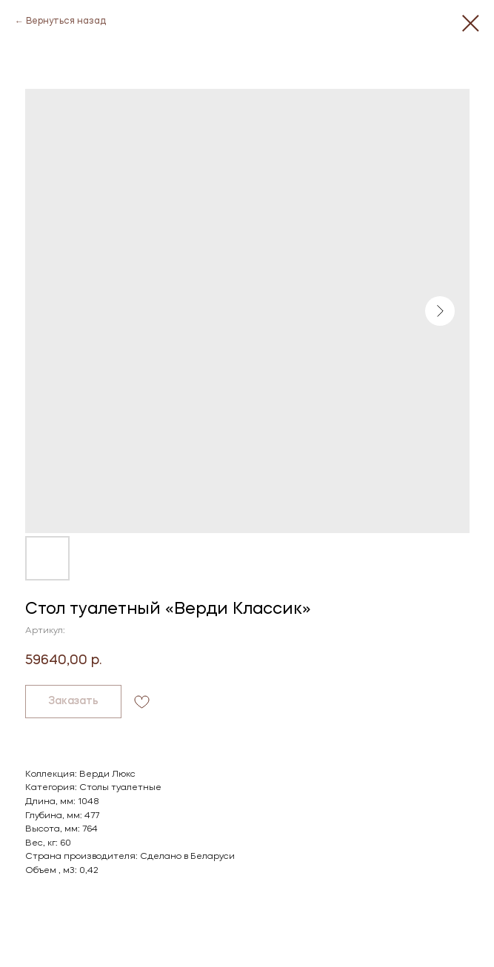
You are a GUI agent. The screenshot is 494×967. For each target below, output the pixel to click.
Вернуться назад (66, 21)
